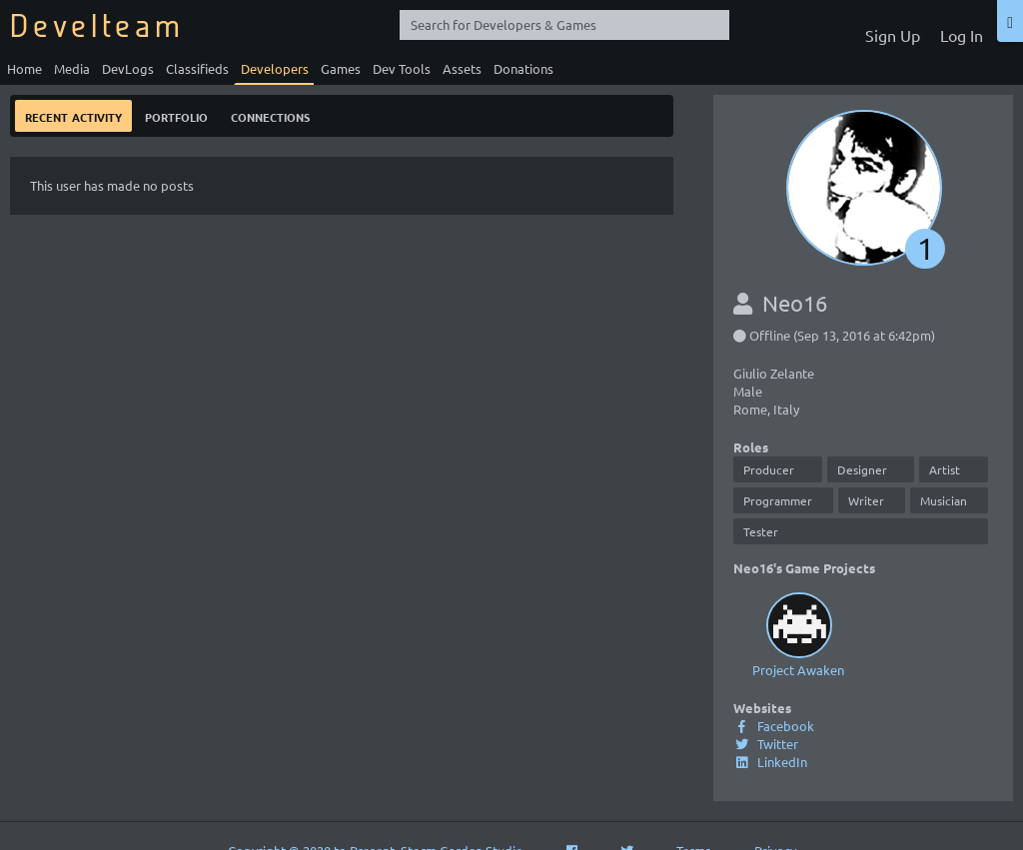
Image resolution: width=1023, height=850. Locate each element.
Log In (961, 35)
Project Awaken (798, 632)
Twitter (765, 743)
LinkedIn (770, 761)
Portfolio (176, 115)
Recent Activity (73, 115)
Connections (270, 115)
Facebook (773, 725)
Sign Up (892, 35)
